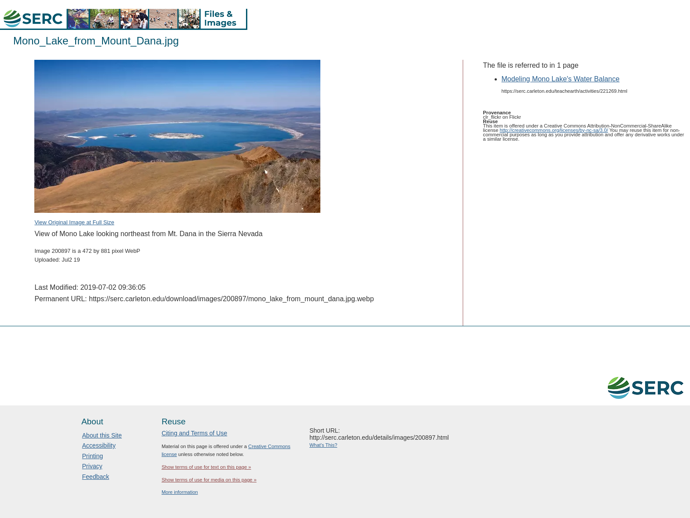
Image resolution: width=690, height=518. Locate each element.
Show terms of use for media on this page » (209, 479)
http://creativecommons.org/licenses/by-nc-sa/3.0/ (554, 130)
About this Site (102, 435)
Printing (92, 456)
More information (179, 492)
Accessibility (99, 445)
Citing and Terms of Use (194, 433)
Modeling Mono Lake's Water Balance (561, 79)
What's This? (323, 445)
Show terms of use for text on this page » (206, 467)
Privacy (92, 466)
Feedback (95, 476)
